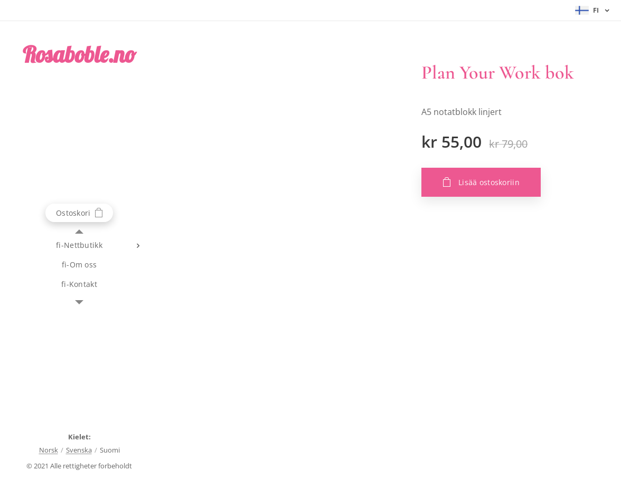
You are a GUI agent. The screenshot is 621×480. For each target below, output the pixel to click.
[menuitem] (79, 245)
